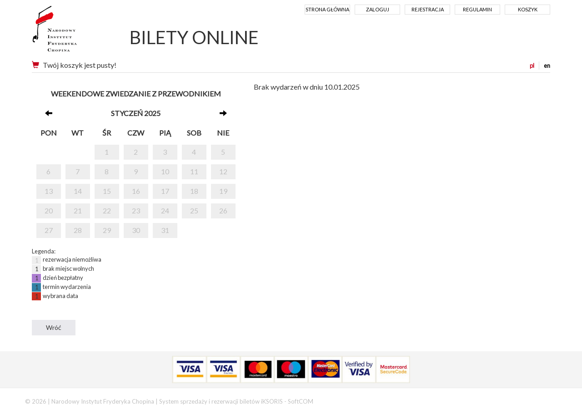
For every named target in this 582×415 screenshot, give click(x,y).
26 (223, 210)
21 (78, 210)
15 (107, 191)
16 (136, 191)
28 (78, 230)
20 (49, 210)
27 (49, 230)
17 (165, 191)
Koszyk (527, 9)
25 (194, 210)
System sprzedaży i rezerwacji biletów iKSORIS (221, 401)
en (547, 65)
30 (136, 230)
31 (165, 230)
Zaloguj (377, 9)
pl (532, 65)
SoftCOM (300, 401)
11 (194, 171)
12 (223, 171)
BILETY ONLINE (194, 37)
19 (223, 191)
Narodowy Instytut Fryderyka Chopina (71, 32)
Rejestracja (427, 9)
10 (165, 171)
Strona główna (327, 9)
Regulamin (477, 9)
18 (194, 191)
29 (107, 230)
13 (49, 191)
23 (136, 210)
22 (107, 210)
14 (78, 191)
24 (165, 210)
